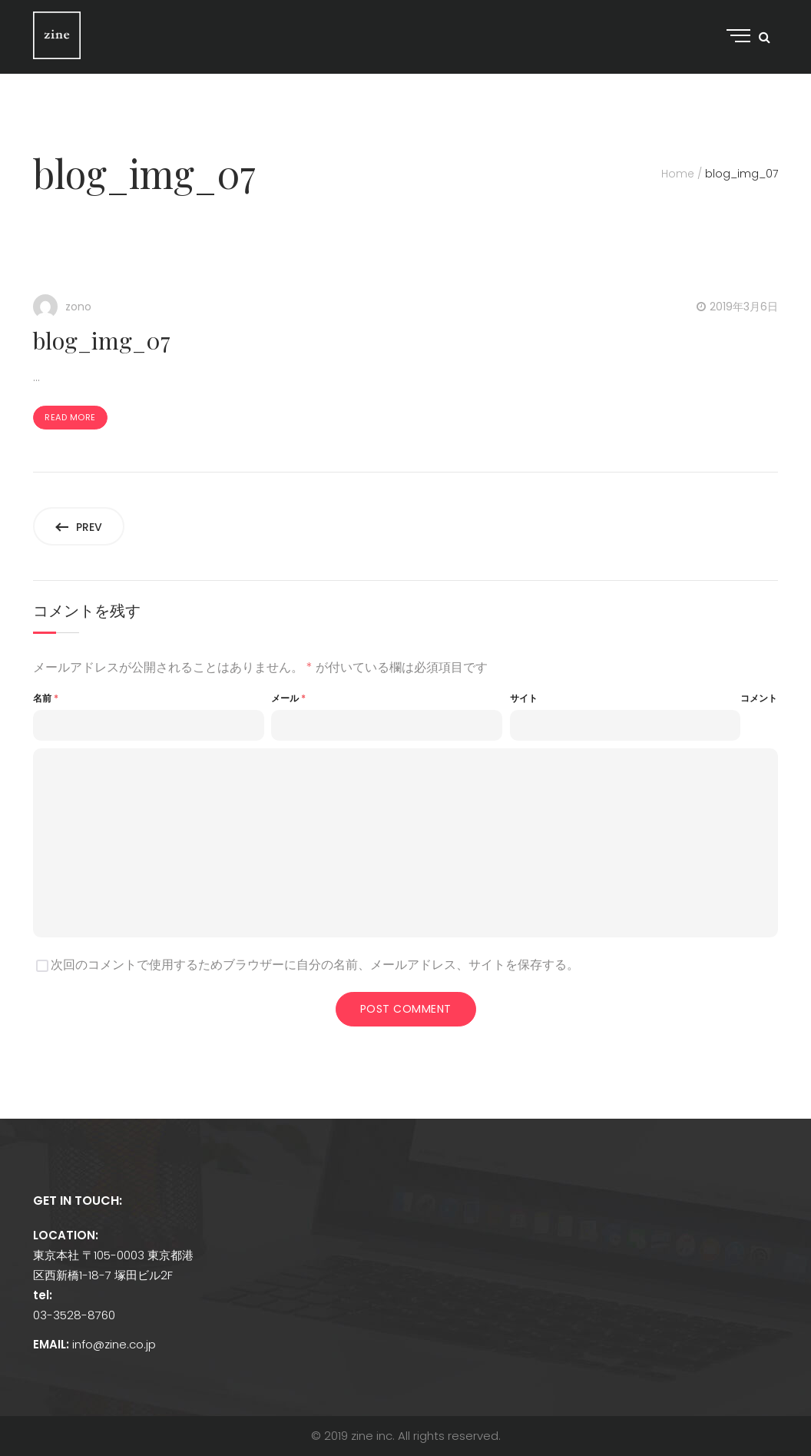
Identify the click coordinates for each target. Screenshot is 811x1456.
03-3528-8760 (74, 1315)
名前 (45, 698)
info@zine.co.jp (114, 1344)
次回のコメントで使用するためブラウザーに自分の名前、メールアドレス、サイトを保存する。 (315, 964)
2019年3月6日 (744, 306)
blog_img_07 (101, 340)
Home (677, 173)
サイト (524, 698)
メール (288, 698)
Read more (70, 417)
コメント (758, 698)
